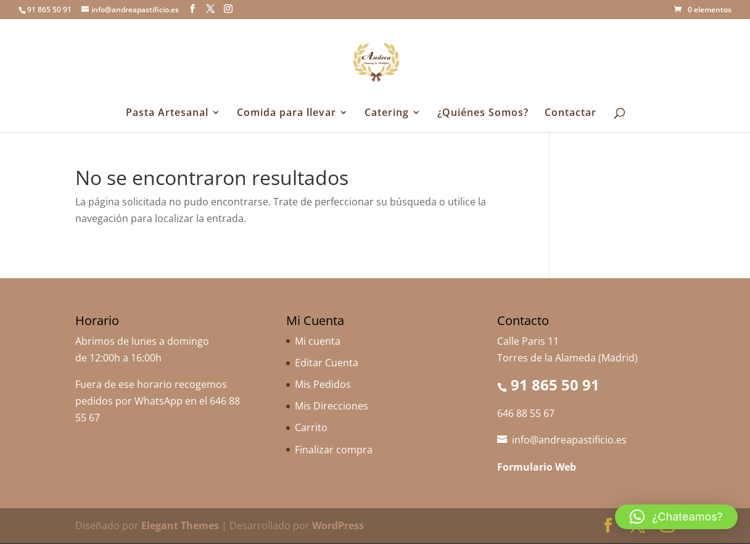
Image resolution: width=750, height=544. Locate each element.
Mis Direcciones (331, 406)
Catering (387, 113)
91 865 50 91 (555, 384)
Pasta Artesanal (167, 113)
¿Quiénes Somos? (483, 113)
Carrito (311, 427)
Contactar (570, 113)
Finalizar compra (334, 449)
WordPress (338, 525)
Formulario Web (536, 467)
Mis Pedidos (323, 384)
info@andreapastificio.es (569, 440)
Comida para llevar (286, 113)
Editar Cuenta (326, 362)
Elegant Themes (180, 525)
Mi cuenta (317, 341)
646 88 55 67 (525, 413)
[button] (676, 517)
